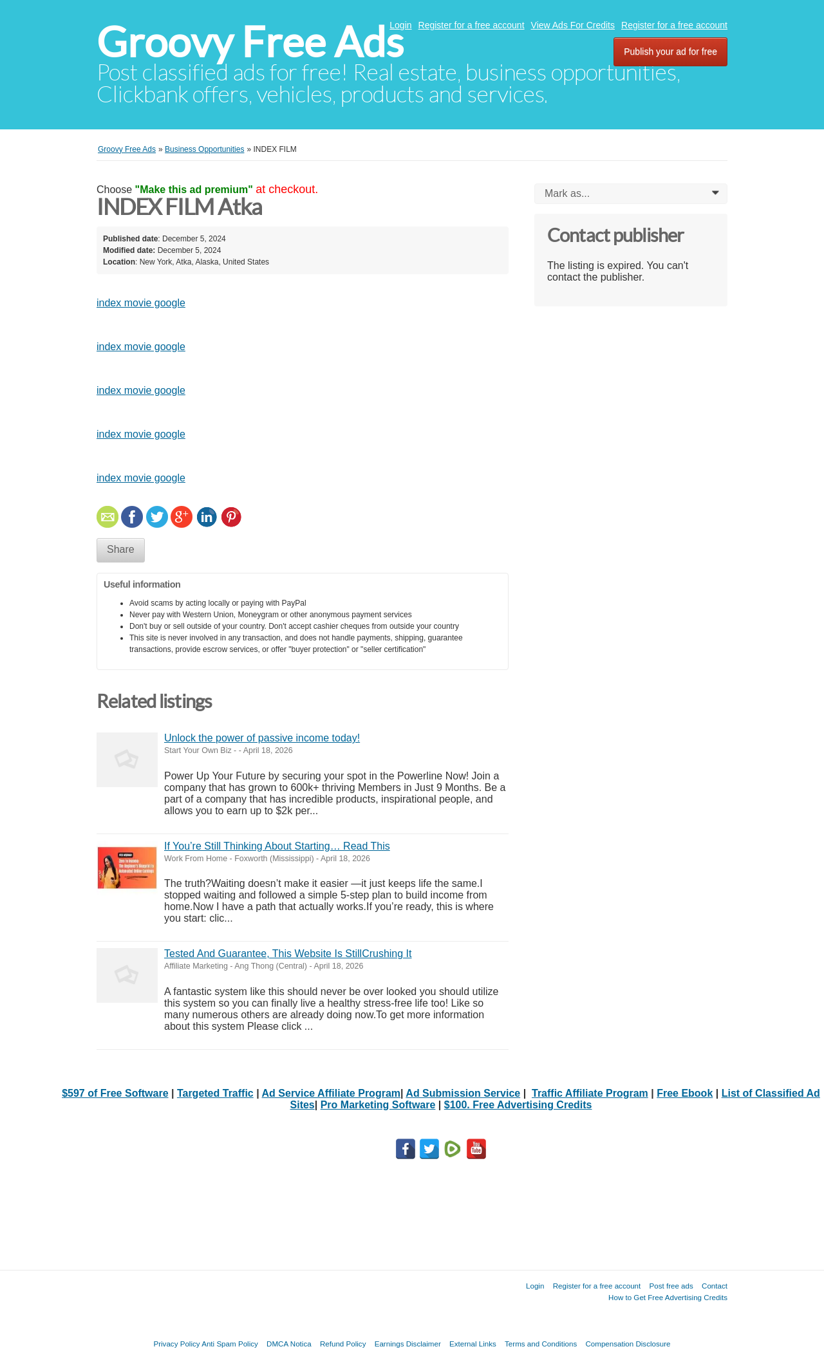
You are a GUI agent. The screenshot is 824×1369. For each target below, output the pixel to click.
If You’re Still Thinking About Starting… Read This (277, 846)
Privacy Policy (176, 1343)
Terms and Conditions (541, 1343)
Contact (714, 1285)
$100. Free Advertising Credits (518, 1104)
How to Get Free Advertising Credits (667, 1297)
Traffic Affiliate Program (590, 1093)
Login (400, 25)
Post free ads (671, 1285)
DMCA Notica (289, 1343)
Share (121, 549)
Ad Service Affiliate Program (331, 1093)
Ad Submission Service (463, 1093)
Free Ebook (685, 1093)
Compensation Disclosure (627, 1343)
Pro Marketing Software (378, 1104)
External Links (472, 1343)
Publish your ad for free (670, 51)
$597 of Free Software (115, 1093)
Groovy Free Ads (250, 42)
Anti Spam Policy (229, 1343)
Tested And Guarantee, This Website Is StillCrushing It (288, 953)
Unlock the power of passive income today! (262, 737)
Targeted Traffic (215, 1093)
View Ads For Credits (573, 25)
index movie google (141, 302)
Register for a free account (471, 25)
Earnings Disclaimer (408, 1343)
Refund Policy (343, 1343)
